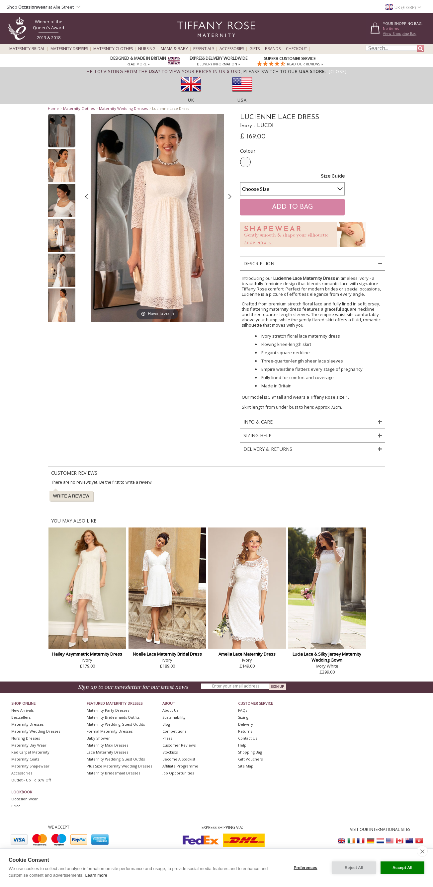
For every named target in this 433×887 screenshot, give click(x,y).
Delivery (245, 724)
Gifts (254, 49)
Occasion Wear (24, 798)
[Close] (338, 71)
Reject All (354, 867)
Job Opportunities (178, 772)
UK (191, 100)
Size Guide (333, 175)
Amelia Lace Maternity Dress (247, 654)
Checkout (296, 49)
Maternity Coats (25, 759)
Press (167, 738)
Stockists (170, 752)
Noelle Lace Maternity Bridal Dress (167, 654)
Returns (245, 731)
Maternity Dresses (69, 49)
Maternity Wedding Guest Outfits (116, 724)
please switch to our (284, 71)
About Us (170, 710)
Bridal (16, 805)
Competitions (174, 731)
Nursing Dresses (25, 738)
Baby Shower (98, 738)
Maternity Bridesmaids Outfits (113, 717)
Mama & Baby (174, 49)
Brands (273, 49)
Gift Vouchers (250, 759)
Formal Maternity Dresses (109, 731)
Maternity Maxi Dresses (107, 745)
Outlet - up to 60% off (31, 779)
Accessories (231, 49)
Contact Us (247, 738)
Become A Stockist (178, 759)
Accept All (402, 867)
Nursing (146, 49)
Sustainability (174, 717)
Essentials (203, 49)
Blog (166, 724)
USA (242, 100)
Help (242, 745)
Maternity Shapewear (30, 766)
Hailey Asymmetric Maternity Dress (87, 654)
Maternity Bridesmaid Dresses (113, 772)
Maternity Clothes (113, 49)
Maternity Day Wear (28, 745)
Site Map (245, 766)
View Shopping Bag (399, 33)
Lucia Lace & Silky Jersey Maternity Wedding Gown (327, 657)
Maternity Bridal (27, 49)
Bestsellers (21, 717)
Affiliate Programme (180, 766)
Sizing (243, 717)
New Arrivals (22, 710)
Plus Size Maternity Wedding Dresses (119, 766)
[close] (422, 851)
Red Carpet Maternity (30, 752)
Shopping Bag (250, 752)
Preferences (305, 867)
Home (53, 108)
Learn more (96, 875)
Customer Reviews (179, 745)
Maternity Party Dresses (108, 710)
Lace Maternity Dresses (107, 752)
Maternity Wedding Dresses (123, 108)
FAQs (242, 710)
